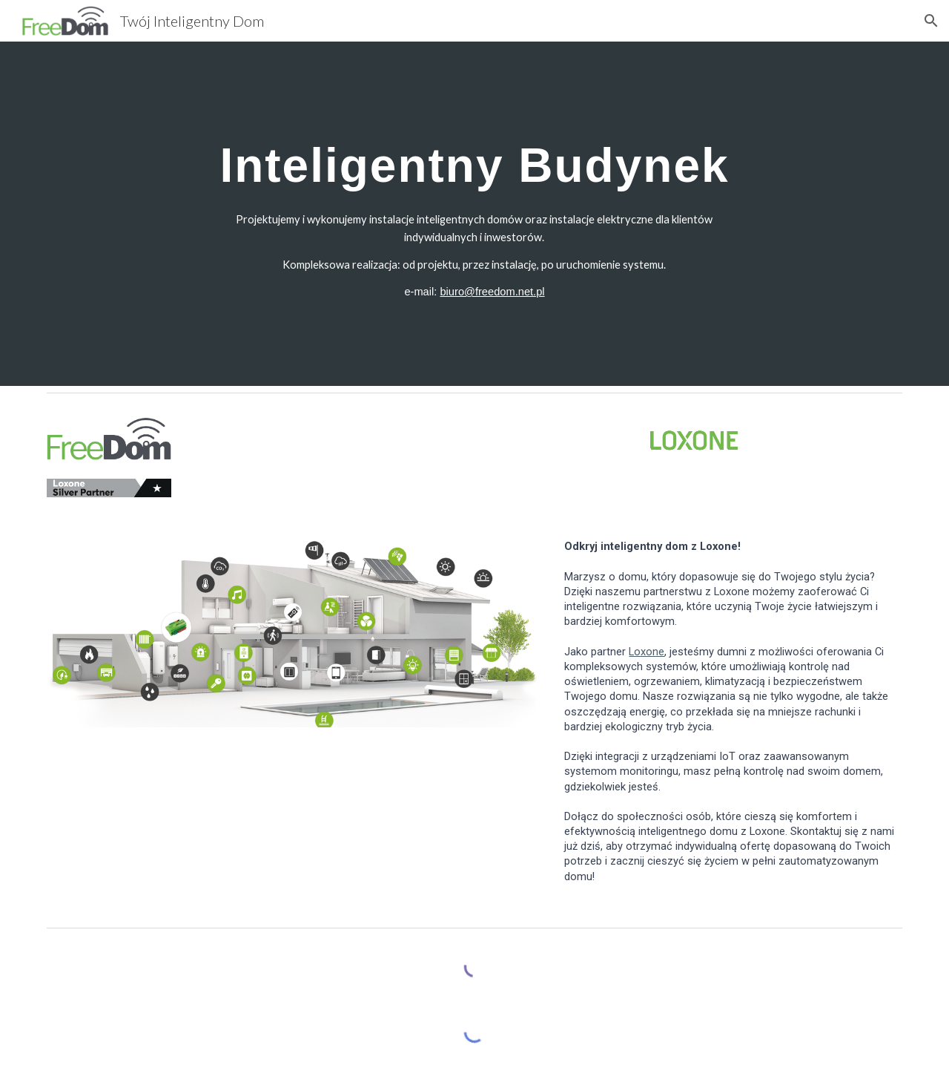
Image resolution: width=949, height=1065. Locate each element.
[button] (931, 21)
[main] (474, 158)
